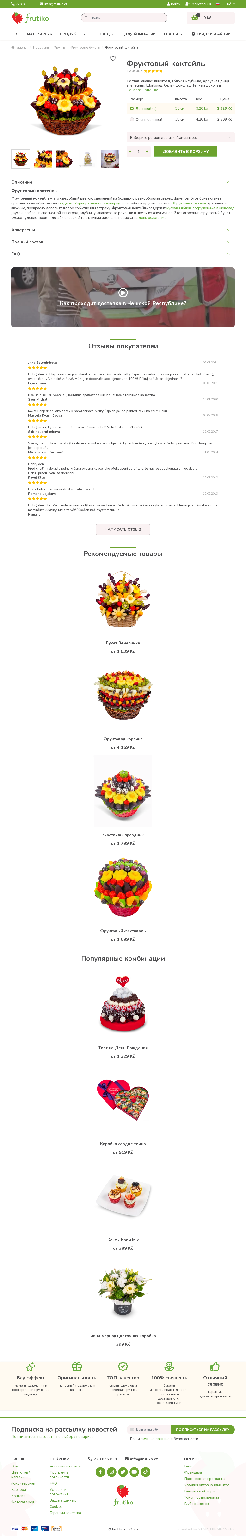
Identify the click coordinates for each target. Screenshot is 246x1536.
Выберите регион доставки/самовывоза (164, 137)
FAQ (15, 254)
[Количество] (138, 151)
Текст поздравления (201, 1497)
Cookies (56, 1506)
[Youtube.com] (134, 1472)
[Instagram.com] (112, 1472)
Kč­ (229, 3)
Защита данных (63, 1500)
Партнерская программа (204, 1478)
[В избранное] (113, 59)
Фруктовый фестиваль (123, 931)
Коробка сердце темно (123, 1144)
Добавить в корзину (186, 151)
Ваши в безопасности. (164, 1438)
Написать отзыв (123, 529)
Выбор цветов (196, 1503)
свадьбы (65, 203)
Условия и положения (59, 1492)
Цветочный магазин (21, 1474)
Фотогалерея (22, 1502)
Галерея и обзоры (199, 1491)
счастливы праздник (123, 835)
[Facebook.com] (100, 1472)
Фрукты (60, 47)
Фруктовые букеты (85, 47)
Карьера (18, 1489)
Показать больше (142, 90)
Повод (106, 34)
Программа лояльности (59, 1474)
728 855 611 (23, 4)
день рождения (152, 217)
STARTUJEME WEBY (216, 1529)
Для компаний (140, 34)
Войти (174, 4)
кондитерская (23, 1483)
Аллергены (23, 230)
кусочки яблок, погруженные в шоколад (200, 208)
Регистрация (198, 4)
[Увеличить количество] (147, 151)
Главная (19, 47)
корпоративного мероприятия (101, 203)
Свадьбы (173, 34)
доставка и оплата (65, 1466)
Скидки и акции (211, 34)
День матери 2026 (33, 34)
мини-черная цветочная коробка (123, 1336)
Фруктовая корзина (123, 739)
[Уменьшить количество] (130, 151)
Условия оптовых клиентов (207, 1485)
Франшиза (193, 1472)
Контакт (18, 1495)
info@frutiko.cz (53, 4)
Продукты (74, 34)
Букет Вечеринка (123, 643)
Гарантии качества (65, 1513)
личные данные (155, 1438)
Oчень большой (149, 119)
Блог (188, 1466)
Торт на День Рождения (123, 1048)
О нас (15, 1466)
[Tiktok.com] (145, 1472)
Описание (21, 182)
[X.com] (123, 1472)
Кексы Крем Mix (123, 1240)
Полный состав (27, 242)
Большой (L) (146, 108)
